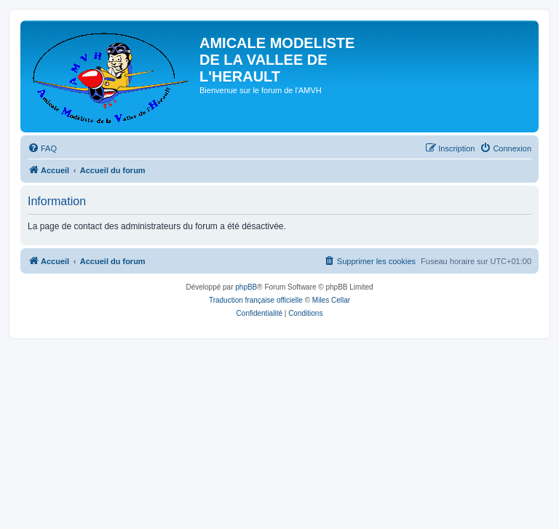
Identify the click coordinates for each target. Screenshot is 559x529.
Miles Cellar (331, 300)
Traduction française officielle (256, 300)
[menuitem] (42, 148)
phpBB (246, 287)
